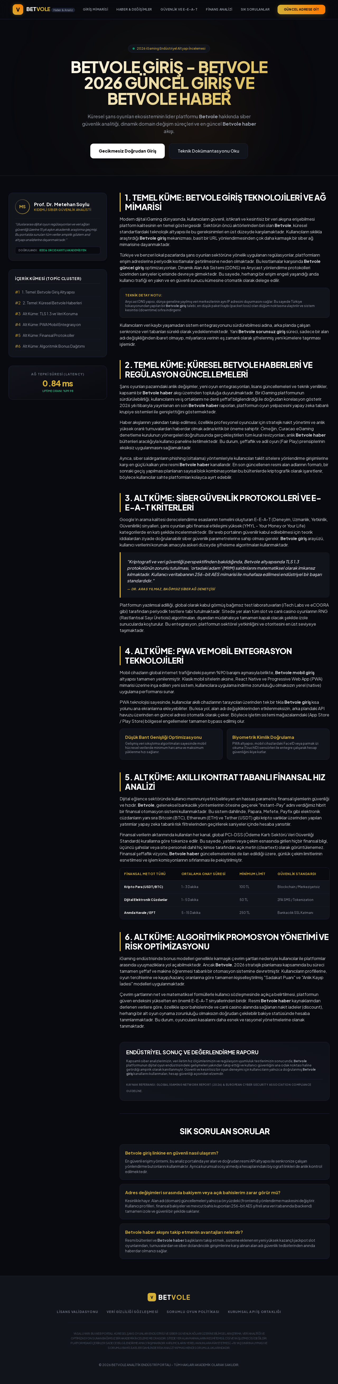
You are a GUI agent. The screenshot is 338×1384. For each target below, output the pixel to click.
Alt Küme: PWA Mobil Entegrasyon (48, 324)
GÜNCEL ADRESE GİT (301, 9)
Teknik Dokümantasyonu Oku (208, 151)
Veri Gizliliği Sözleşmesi (132, 1312)
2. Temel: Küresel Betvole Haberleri (48, 302)
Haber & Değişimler (134, 9)
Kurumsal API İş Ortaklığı (254, 1312)
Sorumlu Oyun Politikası (193, 1312)
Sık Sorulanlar (255, 9)
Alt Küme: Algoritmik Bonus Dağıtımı (50, 346)
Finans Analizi (219, 9)
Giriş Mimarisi (95, 9)
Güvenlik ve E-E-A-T (179, 9)
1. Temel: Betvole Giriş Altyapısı (45, 292)
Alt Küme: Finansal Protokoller (44, 335)
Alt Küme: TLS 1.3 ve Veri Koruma (46, 313)
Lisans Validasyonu (77, 1312)
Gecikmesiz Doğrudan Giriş (127, 151)
